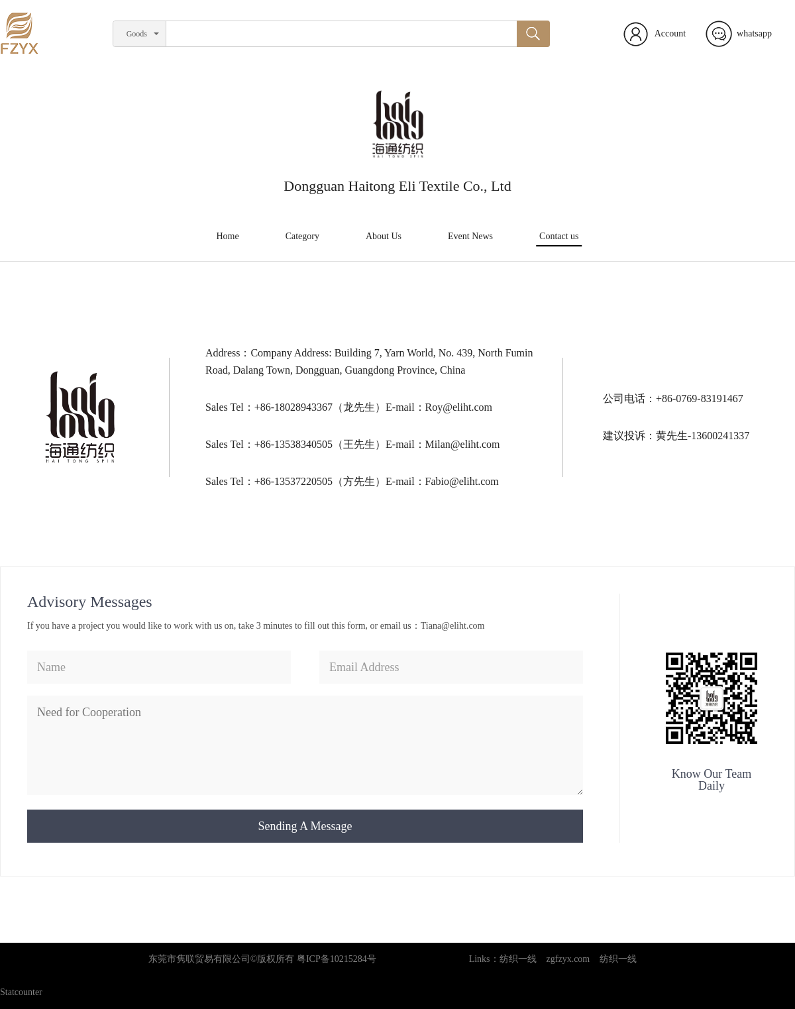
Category (302, 236)
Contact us (559, 236)
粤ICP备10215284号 (336, 959)
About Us (383, 236)
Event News (470, 236)
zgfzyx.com (568, 959)
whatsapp (754, 33)
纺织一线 (518, 959)
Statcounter (21, 992)
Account (670, 33)
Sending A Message (305, 826)
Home (227, 236)
